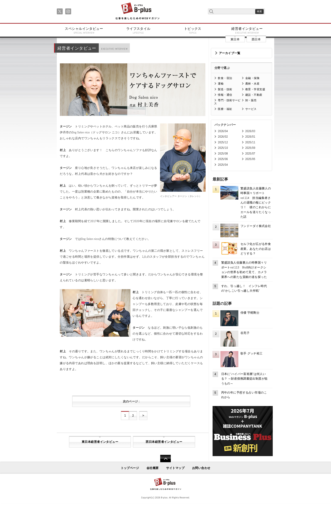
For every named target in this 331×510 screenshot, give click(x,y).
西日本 (256, 39)
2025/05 (250, 159)
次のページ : (131, 401)
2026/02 (223, 136)
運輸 (221, 83)
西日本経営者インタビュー (164, 442)
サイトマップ (175, 468)
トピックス (193, 30)
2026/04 (223, 131)
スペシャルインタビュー (84, 30)
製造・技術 (225, 89)
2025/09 (250, 148)
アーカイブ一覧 (229, 53)
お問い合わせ (201, 468)
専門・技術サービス (227, 101)
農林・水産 (252, 83)
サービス (251, 109)
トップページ (130, 468)
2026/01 (250, 136)
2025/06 (223, 159)
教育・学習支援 (255, 89)
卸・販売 (251, 100)
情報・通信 (225, 95)
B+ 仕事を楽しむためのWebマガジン (137, 11)
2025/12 (223, 142)
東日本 (235, 39)
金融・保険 (252, 78)
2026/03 (250, 131)
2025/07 (250, 153)
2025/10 (223, 148)
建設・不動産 (253, 95)
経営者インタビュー (247, 30)
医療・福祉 (225, 109)
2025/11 (250, 142)
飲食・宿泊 (225, 78)
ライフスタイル (138, 30)
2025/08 (223, 153)
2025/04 (223, 165)
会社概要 (153, 468)
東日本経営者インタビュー (100, 442)
